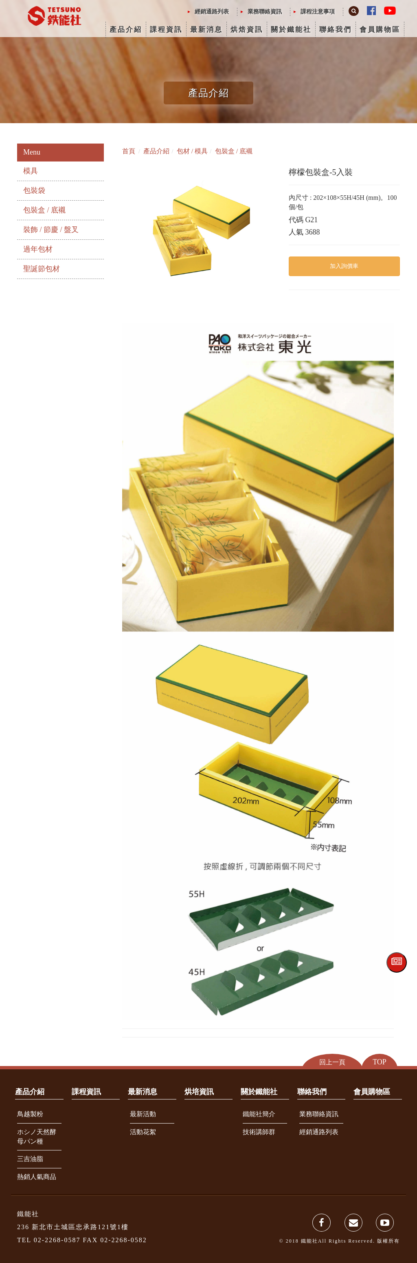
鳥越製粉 (30, 1113)
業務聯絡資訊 (265, 12)
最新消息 (206, 29)
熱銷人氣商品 (36, 1176)
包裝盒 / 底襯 (44, 210)
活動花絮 (143, 1131)
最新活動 (143, 1113)
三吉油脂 (30, 1158)
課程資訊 (166, 29)
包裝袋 (34, 190)
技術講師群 (259, 1131)
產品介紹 (126, 29)
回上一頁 (332, 1061)
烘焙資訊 (246, 29)
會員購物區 (380, 29)
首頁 (128, 151)
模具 (30, 171)
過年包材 (38, 249)
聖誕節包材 (41, 269)
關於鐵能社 (291, 29)
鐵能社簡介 (259, 1113)
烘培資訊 (199, 1092)
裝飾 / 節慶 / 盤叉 (51, 230)
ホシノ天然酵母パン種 (36, 1136)
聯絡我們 (335, 29)
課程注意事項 (318, 12)
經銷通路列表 (212, 12)
